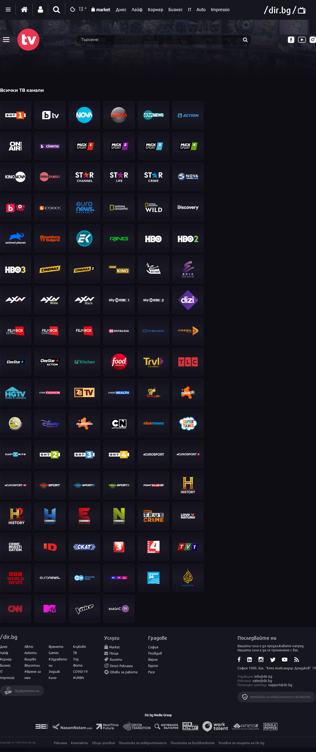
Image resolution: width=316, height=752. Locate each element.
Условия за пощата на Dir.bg (241, 742)
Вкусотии (32, 665)
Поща (113, 653)
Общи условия (103, 742)
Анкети (30, 652)
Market (114, 646)
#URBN (78, 677)
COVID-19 (80, 671)
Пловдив (155, 653)
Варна (153, 659)
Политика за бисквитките (193, 742)
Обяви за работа (124, 671)
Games (54, 652)
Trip (76, 658)
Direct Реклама (121, 665)
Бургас (153, 665)
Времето (56, 646)
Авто (28, 646)
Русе (151, 671)
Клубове (79, 646)
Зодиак (54, 671)
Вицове (30, 658)
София (153, 646)
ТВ (75, 652)
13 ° (77, 9)
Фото (78, 665)
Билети (116, 659)
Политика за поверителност (143, 742)
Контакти (79, 742)
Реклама (60, 742)
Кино (53, 677)
